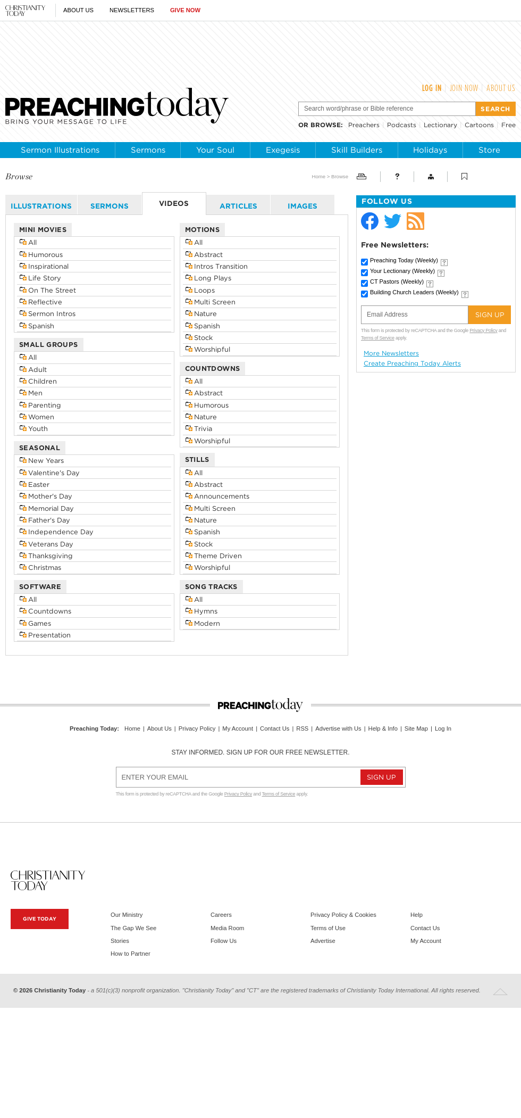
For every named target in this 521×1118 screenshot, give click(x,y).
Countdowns (49, 611)
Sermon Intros (51, 314)
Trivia (203, 429)
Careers (221, 915)
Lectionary (440, 125)
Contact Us (274, 728)
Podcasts (401, 125)
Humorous (45, 255)
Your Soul (215, 150)
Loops (204, 290)
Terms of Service (377, 338)
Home (318, 176)
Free (508, 125)
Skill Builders (356, 150)
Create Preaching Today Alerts (412, 363)
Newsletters (132, 10)
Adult (37, 370)
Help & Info (383, 728)
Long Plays (212, 278)
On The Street (52, 290)
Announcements (221, 496)
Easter (38, 484)
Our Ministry (126, 915)
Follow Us (224, 941)
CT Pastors (397, 281)
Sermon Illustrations (60, 150)
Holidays (430, 150)
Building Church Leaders (414, 292)
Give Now (185, 10)
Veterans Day (50, 544)
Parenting (44, 405)
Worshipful (212, 349)
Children (42, 381)
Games (39, 623)
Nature (205, 314)
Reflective (45, 302)
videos (174, 203)
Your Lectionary (402, 271)
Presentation (49, 635)
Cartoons (479, 125)
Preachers (364, 125)
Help (416, 915)
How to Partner (130, 953)
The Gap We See (133, 928)
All (32, 242)
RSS (302, 728)
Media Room (227, 928)
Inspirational (48, 266)
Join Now (464, 87)
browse (325, 125)
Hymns (205, 611)
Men (35, 393)
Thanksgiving (50, 556)
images (302, 206)
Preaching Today (404, 260)
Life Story (44, 278)
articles (238, 206)
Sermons (148, 150)
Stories (120, 941)
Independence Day (61, 532)
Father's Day (49, 520)
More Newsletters (391, 353)
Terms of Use (328, 928)
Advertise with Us (338, 728)
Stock (203, 338)
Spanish (41, 326)
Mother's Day (50, 496)
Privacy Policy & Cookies (343, 915)
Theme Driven (218, 556)
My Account (237, 728)
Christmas (44, 568)
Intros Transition (221, 266)
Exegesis (283, 150)
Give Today (39, 919)
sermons (109, 206)
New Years (46, 461)
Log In (432, 87)
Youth (38, 429)
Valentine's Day (54, 473)
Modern (207, 623)
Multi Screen (215, 302)
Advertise (322, 941)
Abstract (208, 255)
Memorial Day (51, 508)
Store (489, 150)
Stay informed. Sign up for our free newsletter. (260, 752)
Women (41, 417)
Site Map (416, 728)
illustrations (41, 206)
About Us (78, 10)
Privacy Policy (483, 330)
